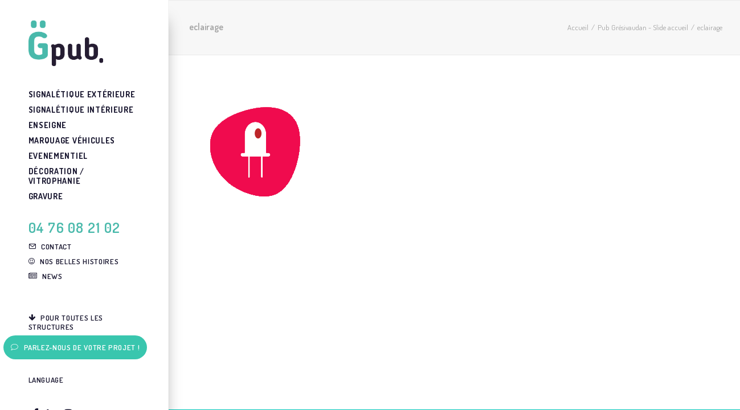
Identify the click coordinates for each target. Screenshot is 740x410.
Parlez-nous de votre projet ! (75, 347)
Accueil (577, 27)
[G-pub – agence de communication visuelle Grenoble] (82, 43)
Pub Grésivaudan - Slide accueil (643, 27)
